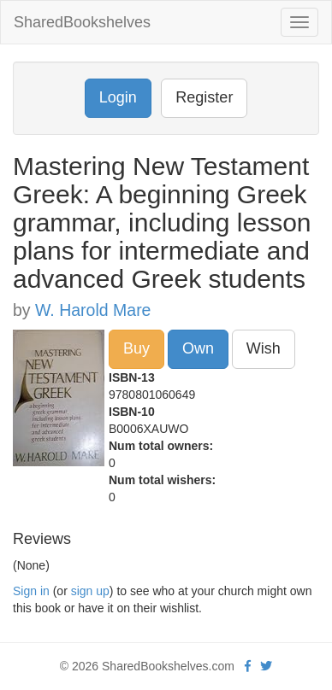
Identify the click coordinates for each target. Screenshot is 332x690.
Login (118, 97)
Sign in (31, 591)
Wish (263, 348)
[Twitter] (266, 666)
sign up (90, 591)
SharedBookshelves (82, 22)
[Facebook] (248, 666)
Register (204, 97)
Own (198, 348)
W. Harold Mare (93, 310)
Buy (136, 348)
